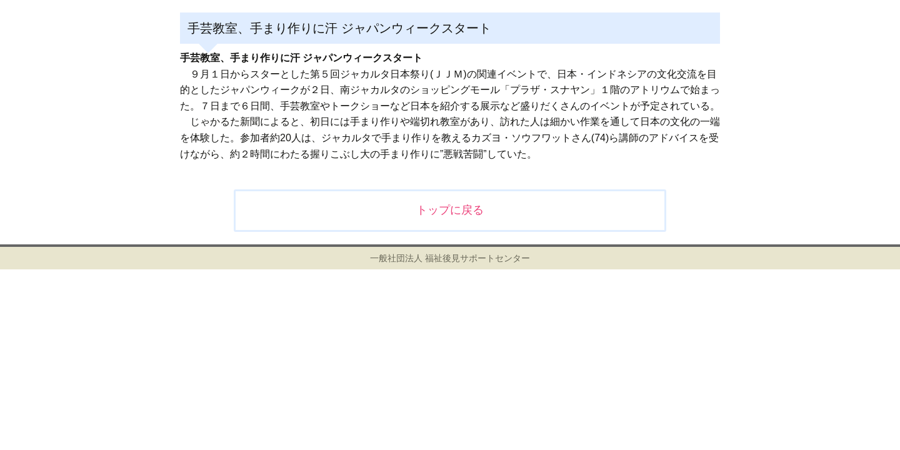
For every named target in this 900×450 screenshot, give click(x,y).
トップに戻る (450, 210)
